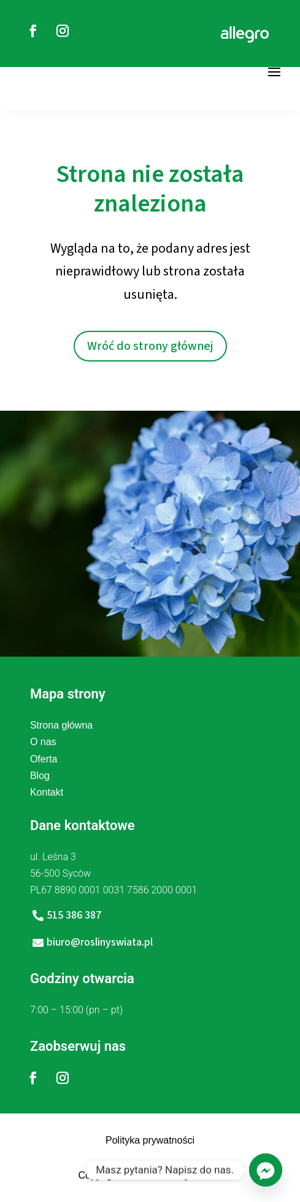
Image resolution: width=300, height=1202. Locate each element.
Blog (40, 775)
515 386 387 (74, 915)
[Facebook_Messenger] (265, 1170)
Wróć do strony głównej (150, 346)
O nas (43, 742)
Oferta (43, 759)
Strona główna (61, 725)
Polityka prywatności (150, 1140)
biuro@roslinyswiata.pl (100, 942)
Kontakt (46, 792)
